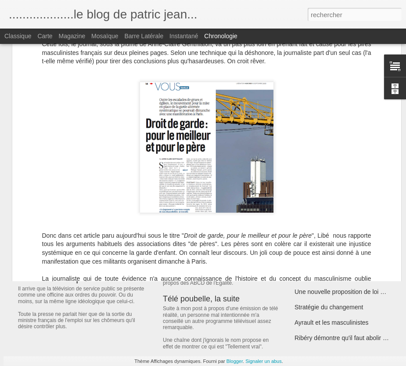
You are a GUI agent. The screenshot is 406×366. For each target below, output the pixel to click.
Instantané (183, 36)
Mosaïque (104, 36)
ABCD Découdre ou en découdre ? (224, 266)
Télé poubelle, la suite (201, 298)
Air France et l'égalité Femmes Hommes (349, 199)
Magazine (72, 36)
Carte (44, 36)
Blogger (234, 361)
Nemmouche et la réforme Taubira (341, 214)
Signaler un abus (263, 361)
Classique (17, 36)
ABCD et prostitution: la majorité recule (347, 230)
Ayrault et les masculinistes (332, 322)
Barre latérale (143, 36)
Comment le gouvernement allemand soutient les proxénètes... (272, 203)
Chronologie (220, 36)
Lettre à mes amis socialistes (334, 184)
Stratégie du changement (329, 307)
